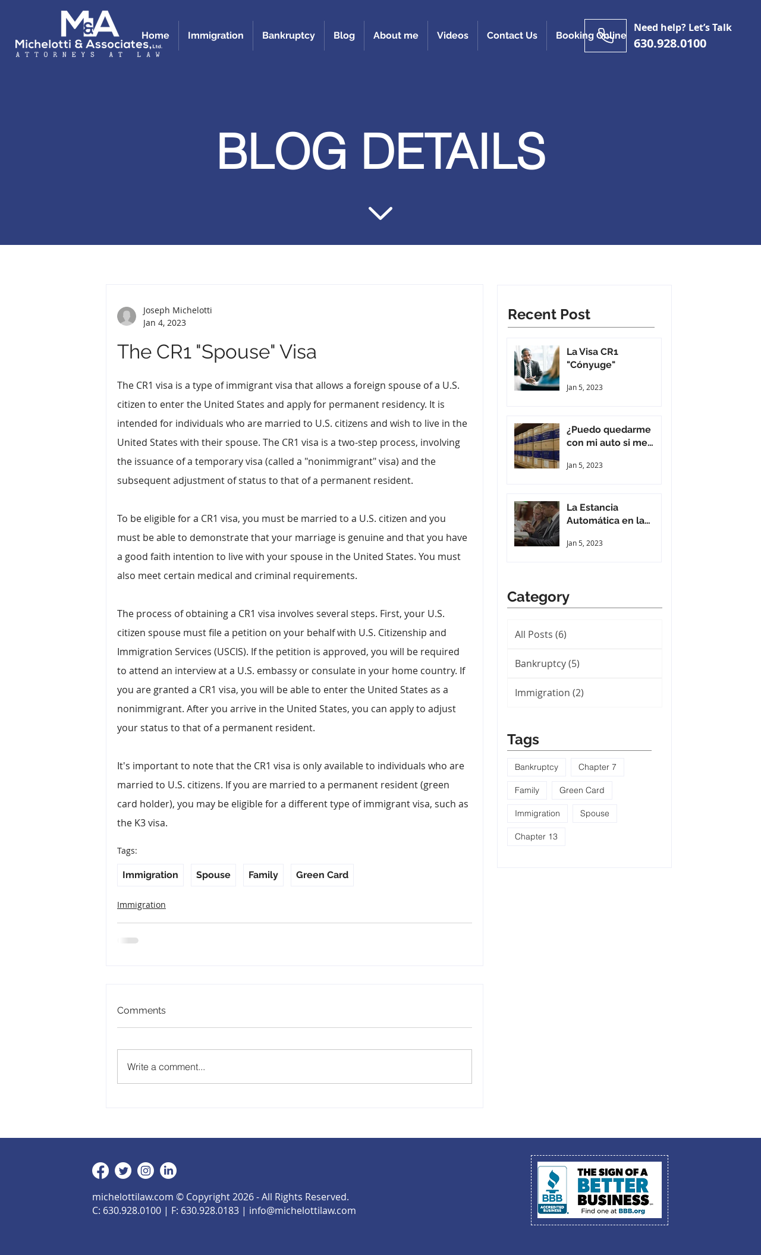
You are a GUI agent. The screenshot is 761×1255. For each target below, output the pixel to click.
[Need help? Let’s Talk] (605, 35)
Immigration (150, 874)
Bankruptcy (536, 767)
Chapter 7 (597, 767)
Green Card (322, 874)
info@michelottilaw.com (302, 1210)
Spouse (213, 874)
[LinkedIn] (168, 1170)
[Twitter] (123, 1170)
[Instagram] (145, 1170)
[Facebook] (100, 1170)
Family (263, 874)
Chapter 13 (536, 836)
